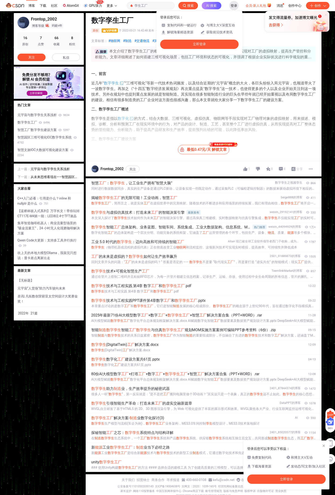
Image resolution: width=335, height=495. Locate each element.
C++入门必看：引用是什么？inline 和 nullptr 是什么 (44, 200)
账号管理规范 (213, 491)
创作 (317, 5)
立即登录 (199, 44)
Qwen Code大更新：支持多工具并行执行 (47, 242)
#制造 (127, 41)
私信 (66, 57)
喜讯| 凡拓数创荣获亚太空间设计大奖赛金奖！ (48, 298)
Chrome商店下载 (193, 491)
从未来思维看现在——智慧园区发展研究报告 (54, 177)
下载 (43, 5)
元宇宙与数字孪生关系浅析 (44, 115)
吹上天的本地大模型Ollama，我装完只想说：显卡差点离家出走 (47, 255)
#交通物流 (142, 41)
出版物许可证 (265, 491)
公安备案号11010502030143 (135, 486)
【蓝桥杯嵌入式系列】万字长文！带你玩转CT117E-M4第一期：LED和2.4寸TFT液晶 (49, 213)
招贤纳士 (143, 480)
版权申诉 (250, 491)
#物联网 (114, 41)
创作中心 (294, 5)
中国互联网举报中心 (168, 491)
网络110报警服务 (144, 491)
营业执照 (280, 491)
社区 (54, 5)
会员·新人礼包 (259, 5)
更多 (112, 5)
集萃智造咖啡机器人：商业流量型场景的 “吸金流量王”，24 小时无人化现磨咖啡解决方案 (49, 228)
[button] (45, 95)
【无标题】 (26, 280)
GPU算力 (93, 4)
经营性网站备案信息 (230, 486)
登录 (234, 5)
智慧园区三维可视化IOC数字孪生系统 (47, 139)
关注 (132, 169)
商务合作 (158, 480)
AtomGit (70, 5)
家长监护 (126, 491)
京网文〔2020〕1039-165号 (199, 486)
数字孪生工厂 (34, 122)
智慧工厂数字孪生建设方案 (44, 130)
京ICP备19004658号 (167, 486)
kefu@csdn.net (224, 480)
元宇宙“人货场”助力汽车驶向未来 (42, 288)
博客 (31, 5)
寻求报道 (173, 480)
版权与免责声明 (233, 491)
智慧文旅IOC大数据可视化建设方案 (46, 152)
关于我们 (128, 480)
